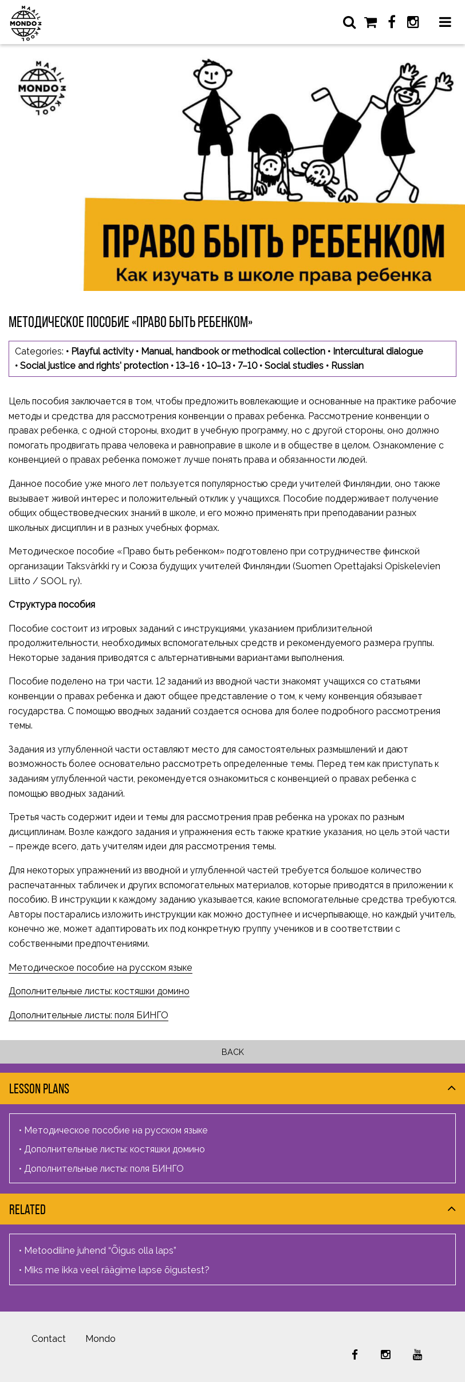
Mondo (100, 1338)
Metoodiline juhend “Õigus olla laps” (100, 1250)
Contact (48, 1338)
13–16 (187, 365)
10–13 (218, 365)
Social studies (294, 365)
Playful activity (102, 351)
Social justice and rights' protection (94, 365)
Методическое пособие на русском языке (100, 967)
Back (233, 1052)
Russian (347, 365)
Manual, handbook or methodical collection (233, 351)
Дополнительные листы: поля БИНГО (88, 1015)
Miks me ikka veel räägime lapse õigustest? (117, 1270)
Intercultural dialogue (378, 351)
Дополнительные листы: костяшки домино (99, 991)
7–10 (247, 365)
